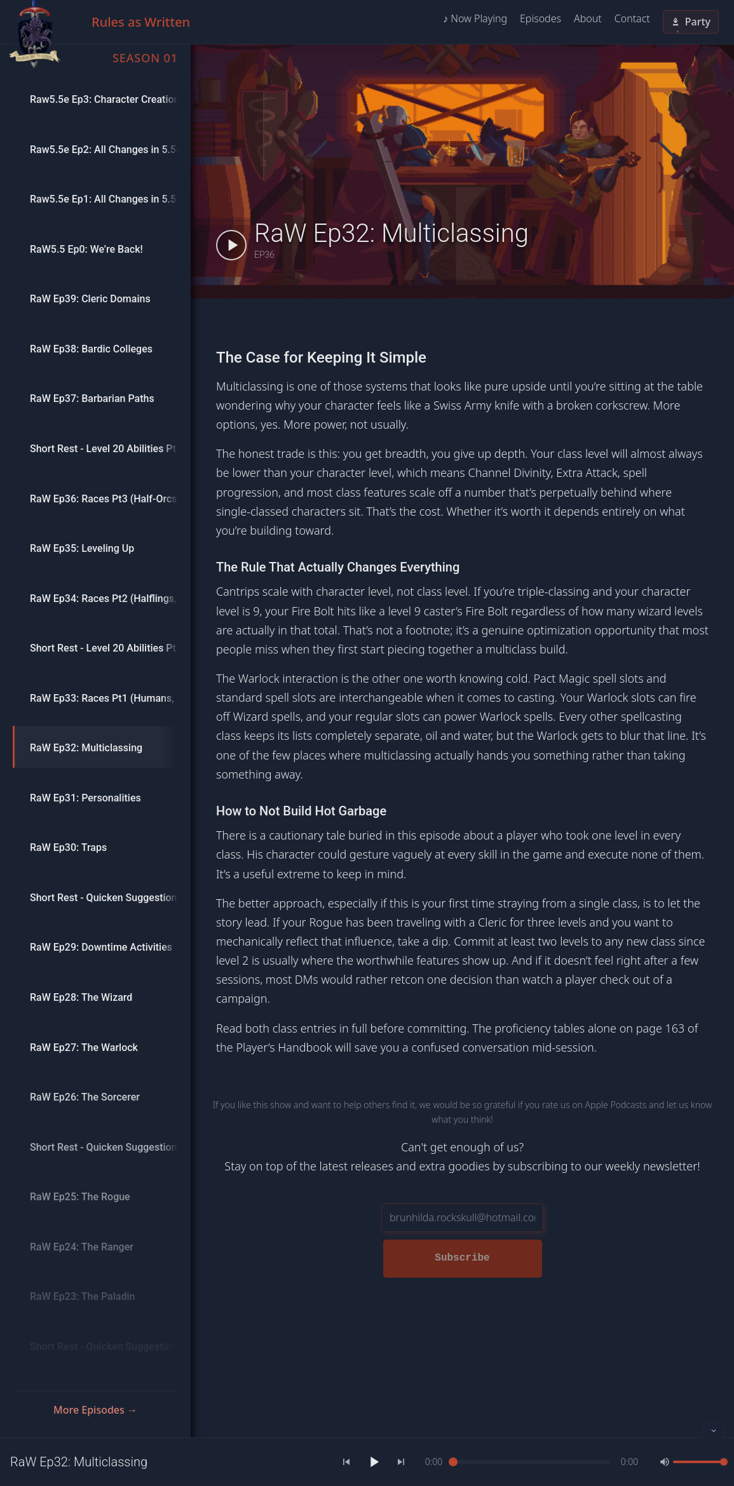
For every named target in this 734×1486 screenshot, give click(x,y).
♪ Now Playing (475, 18)
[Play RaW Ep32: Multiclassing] (231, 245)
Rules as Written (141, 21)
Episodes (540, 18)
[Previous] (346, 1462)
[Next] (401, 1462)
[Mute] (664, 1462)
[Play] (373, 1462)
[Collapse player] (713, 1430)
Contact (632, 18)
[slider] (531, 1462)
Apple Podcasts (616, 1105)
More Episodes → (95, 1410)
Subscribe (462, 1258)
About (588, 18)
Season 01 (145, 57)
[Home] (34, 34)
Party (690, 22)
